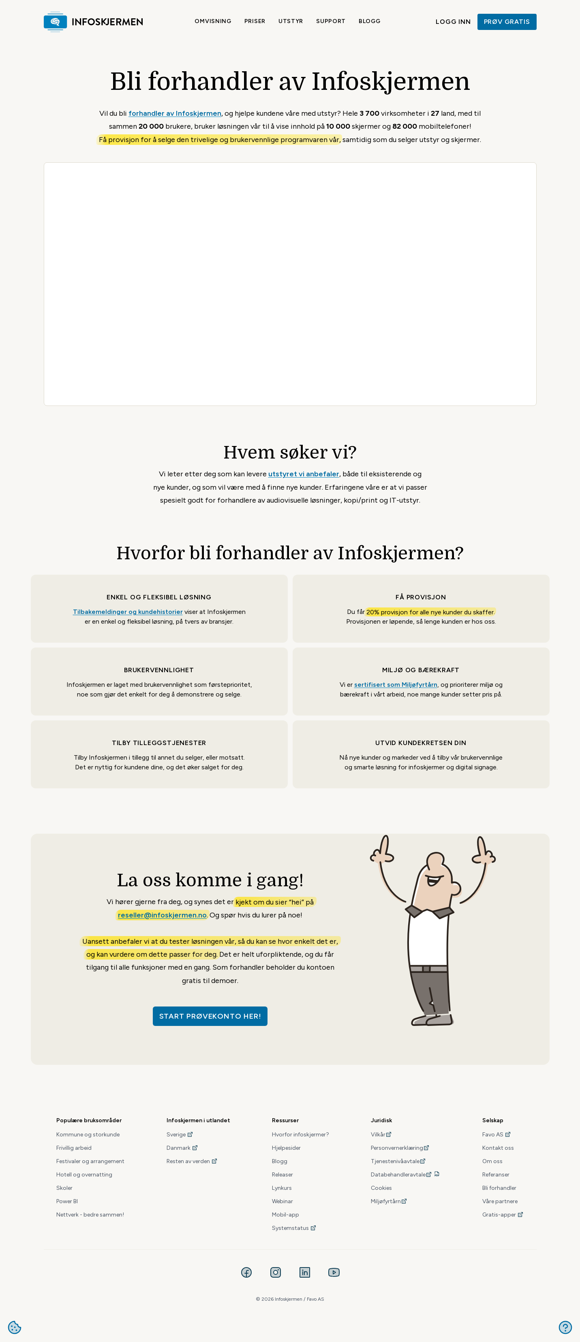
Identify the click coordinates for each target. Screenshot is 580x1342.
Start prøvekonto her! (210, 1016)
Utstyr (290, 21)
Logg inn (453, 21)
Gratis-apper (503, 1214)
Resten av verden (192, 1161)
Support (331, 21)
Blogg (370, 21)
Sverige (180, 1134)
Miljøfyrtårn (389, 1201)
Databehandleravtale (401, 1174)
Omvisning (213, 21)
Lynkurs (282, 1188)
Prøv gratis (507, 21)
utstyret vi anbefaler (303, 473)
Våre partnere (500, 1201)
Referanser (495, 1174)
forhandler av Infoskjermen (174, 113)
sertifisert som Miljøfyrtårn (395, 684)
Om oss (492, 1161)
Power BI (67, 1201)
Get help (565, 1327)
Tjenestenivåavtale (398, 1161)
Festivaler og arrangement (90, 1161)
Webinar (282, 1201)
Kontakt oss (498, 1148)
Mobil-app (285, 1214)
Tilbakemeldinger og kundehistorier (128, 612)
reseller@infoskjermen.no (162, 915)
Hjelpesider (286, 1148)
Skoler (64, 1188)
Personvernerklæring (400, 1148)
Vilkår (381, 1134)
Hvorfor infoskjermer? (300, 1134)
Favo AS (496, 1134)
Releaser (282, 1174)
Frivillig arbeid (74, 1148)
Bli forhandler (499, 1188)
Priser (254, 21)
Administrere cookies (14, 1327)
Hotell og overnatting (84, 1174)
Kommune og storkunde (88, 1134)
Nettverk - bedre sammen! (90, 1214)
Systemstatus (294, 1228)
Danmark (182, 1148)
